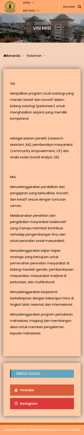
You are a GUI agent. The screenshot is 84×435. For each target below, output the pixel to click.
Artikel (29, 11)
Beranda (11, 55)
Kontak (29, 42)
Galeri (28, 34)
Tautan (29, 26)
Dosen (28, 18)
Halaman (34, 55)
